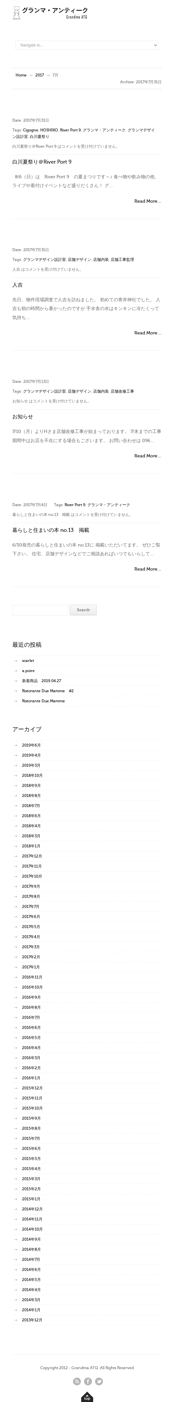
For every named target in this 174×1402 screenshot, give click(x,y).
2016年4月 (31, 1047)
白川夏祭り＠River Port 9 (41, 162)
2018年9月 (31, 785)
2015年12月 (32, 1088)
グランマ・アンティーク (104, 130)
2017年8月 (31, 896)
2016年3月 (31, 1058)
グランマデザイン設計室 (44, 259)
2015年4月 (31, 1168)
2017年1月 (31, 967)
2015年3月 (31, 1179)
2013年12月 (32, 1320)
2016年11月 (32, 977)
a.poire (28, 670)
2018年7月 (31, 805)
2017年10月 (32, 876)
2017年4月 (31, 937)
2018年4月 (31, 826)
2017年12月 (32, 856)
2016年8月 (31, 1007)
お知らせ (22, 417)
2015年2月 (31, 1189)
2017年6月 (31, 916)
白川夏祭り (39, 136)
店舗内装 (101, 259)
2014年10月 (32, 1229)
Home (21, 75)
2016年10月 (32, 987)
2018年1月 (31, 846)
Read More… (148, 201)
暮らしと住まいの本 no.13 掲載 (50, 530)
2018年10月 (32, 775)
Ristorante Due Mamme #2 (48, 691)
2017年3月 (31, 947)
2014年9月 (31, 1239)
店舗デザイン (79, 259)
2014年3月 (31, 1300)
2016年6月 (31, 1027)
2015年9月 (31, 1118)
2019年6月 (31, 745)
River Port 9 (70, 130)
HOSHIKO (49, 130)
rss (77, 1381)
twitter (99, 1381)
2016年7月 (31, 1017)
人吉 (17, 285)
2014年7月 (31, 1259)
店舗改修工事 (122, 391)
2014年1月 (31, 1310)
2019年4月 (31, 755)
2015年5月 (31, 1158)
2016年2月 (31, 1068)
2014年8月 (31, 1249)
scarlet (28, 660)
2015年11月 (32, 1098)
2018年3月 (31, 836)
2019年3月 (31, 765)
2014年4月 (31, 1289)
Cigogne (30, 130)
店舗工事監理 (122, 259)
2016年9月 (31, 997)
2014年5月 (31, 1279)
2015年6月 (31, 1148)
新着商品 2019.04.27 (41, 681)
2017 (39, 75)
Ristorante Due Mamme (43, 701)
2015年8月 (31, 1128)
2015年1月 (31, 1199)
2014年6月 (31, 1269)
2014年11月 (32, 1219)
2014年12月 (32, 1209)
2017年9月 (31, 886)
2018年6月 (31, 816)
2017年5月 (31, 926)
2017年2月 (31, 957)
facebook (88, 1381)
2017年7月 (31, 906)
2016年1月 (31, 1078)
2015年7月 (31, 1138)
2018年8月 (31, 795)
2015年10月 (32, 1108)
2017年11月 (32, 866)
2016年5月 (31, 1037)
